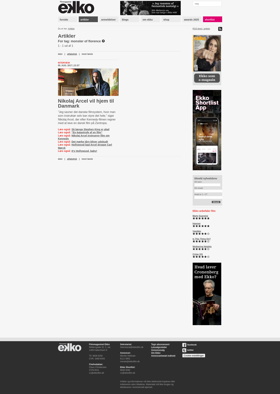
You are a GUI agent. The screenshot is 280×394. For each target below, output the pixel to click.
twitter (188, 350)
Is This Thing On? (202, 239)
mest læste (87, 54)
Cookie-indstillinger (194, 355)
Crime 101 (198, 254)
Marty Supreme (200, 216)
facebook (189, 345)
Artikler (71, 28)
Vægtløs (197, 231)
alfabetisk (72, 54)
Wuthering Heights (202, 246)
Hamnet (197, 223)
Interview (64, 63)
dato (60, 54)
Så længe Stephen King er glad (90, 129)
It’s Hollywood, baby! (84, 151)
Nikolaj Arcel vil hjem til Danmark (86, 103)
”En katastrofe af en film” (86, 132)
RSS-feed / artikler (201, 28)
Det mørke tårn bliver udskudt (89, 141)
